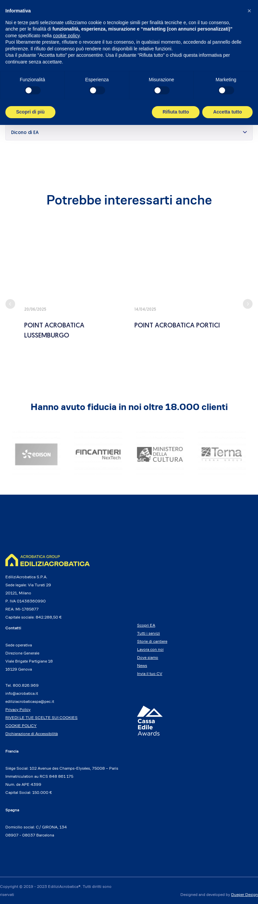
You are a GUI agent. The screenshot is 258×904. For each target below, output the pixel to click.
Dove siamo (147, 657)
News (142, 665)
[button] (249, 10)
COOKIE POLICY (21, 725)
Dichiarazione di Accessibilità (31, 733)
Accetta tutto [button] (227, 112)
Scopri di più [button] (30, 112)
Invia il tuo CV (149, 673)
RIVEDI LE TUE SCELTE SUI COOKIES (41, 717)
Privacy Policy (18, 709)
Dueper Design (244, 894)
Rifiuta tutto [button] (176, 112)
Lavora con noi (150, 649)
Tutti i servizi (148, 633)
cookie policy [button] (66, 35)
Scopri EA (146, 625)
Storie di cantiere (152, 641)
